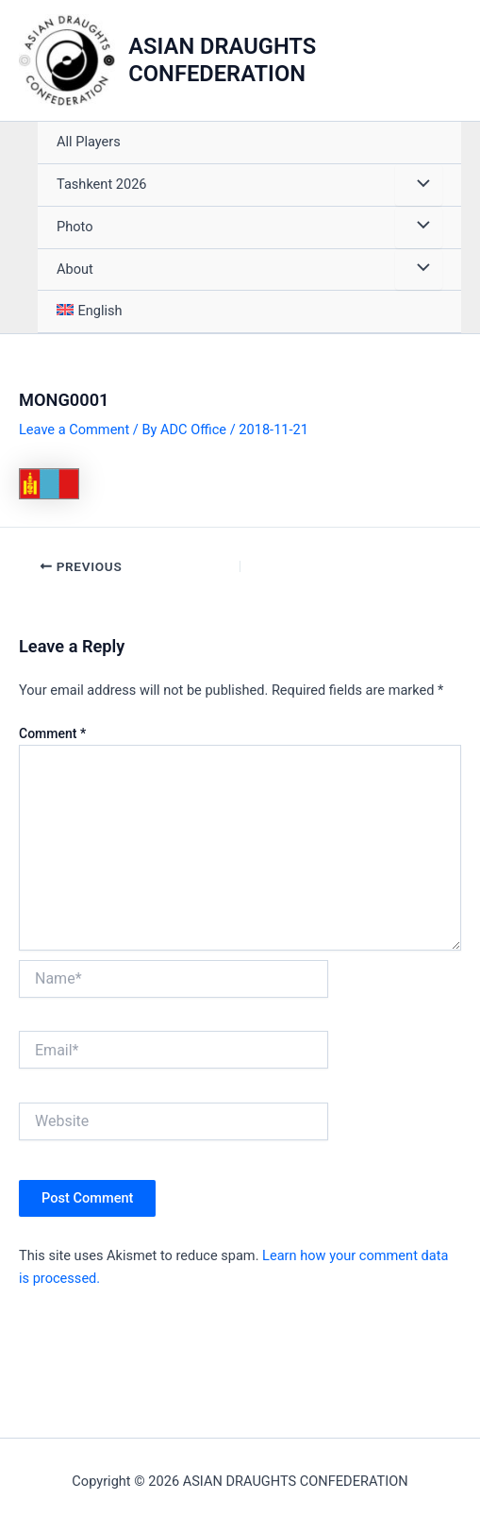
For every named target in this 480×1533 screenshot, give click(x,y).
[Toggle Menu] (418, 185)
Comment (52, 733)
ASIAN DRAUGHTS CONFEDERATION (222, 60)
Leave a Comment (74, 429)
